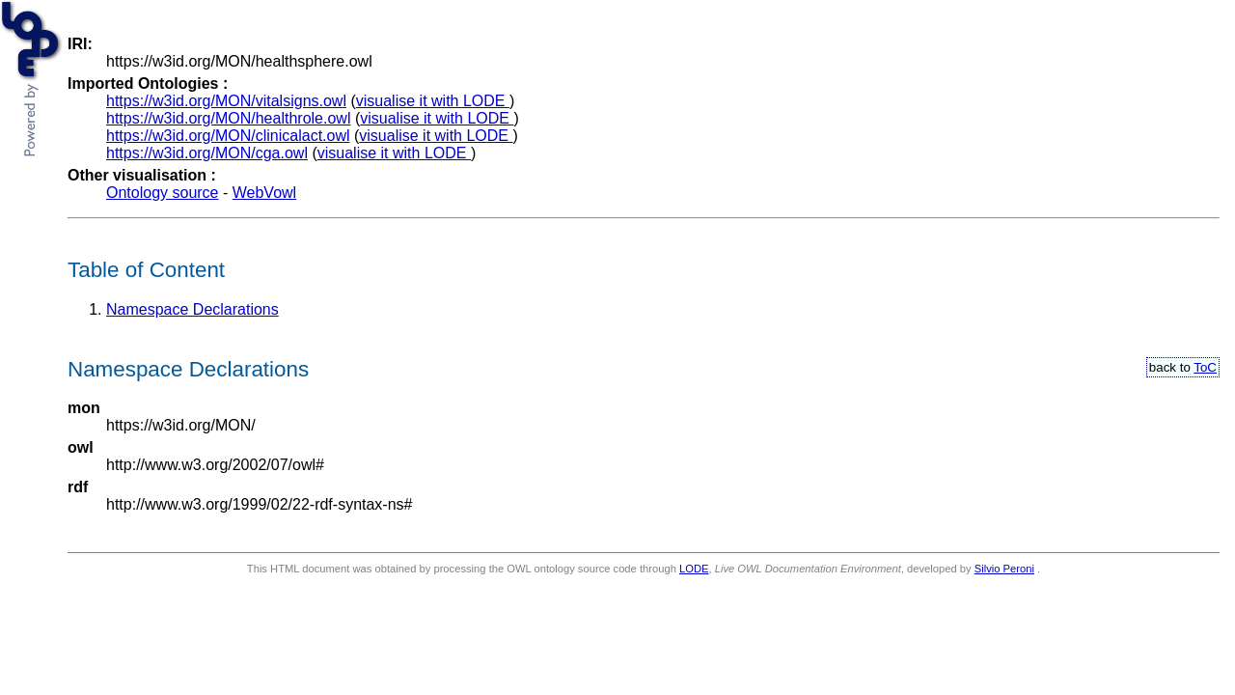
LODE (693, 568)
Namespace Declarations (192, 309)
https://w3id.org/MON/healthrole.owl (228, 118)
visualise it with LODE (432, 101)
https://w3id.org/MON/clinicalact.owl (228, 135)
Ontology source (162, 192)
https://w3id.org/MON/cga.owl (207, 153)
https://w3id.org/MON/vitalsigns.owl (226, 101)
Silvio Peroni (1004, 568)
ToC (1205, 367)
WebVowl (264, 192)
